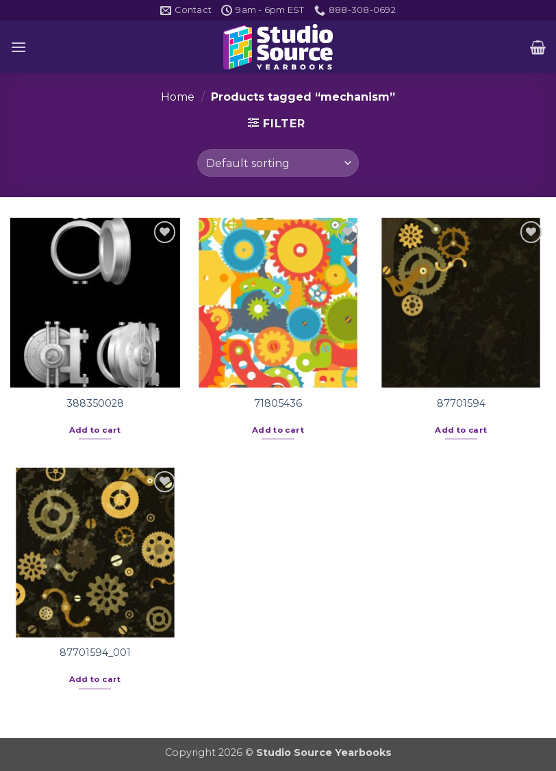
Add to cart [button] (95, 430)
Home (177, 96)
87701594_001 (95, 652)
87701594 (461, 403)
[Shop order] (277, 163)
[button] (18, 47)
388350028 (95, 403)
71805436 (278, 403)
